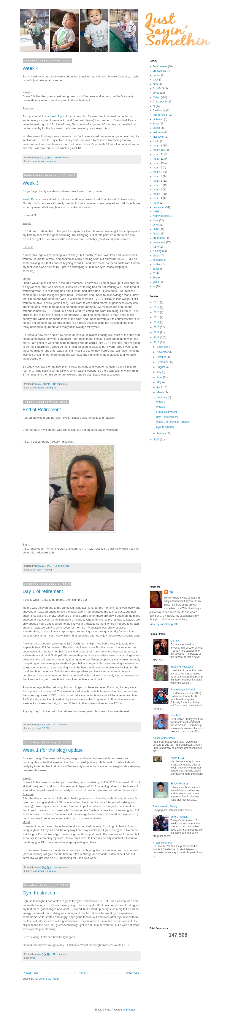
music (156, 202)
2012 (157, 332)
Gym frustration (39, 893)
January (162, 433)
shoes (156, 255)
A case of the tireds (164, 738)
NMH (156, 211)
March (161, 392)
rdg (171, 592)
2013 (157, 327)
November (163, 352)
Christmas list (160, 101)
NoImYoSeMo (161, 215)
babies (156, 75)
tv (154, 273)
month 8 (157, 193)
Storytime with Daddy (165, 806)
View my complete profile (164, 624)
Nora (156, 220)
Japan (156, 127)
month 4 (157, 176)
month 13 (158, 163)
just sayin (158, 132)
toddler (157, 264)
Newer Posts (31, 972)
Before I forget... (179, 816)
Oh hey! (174, 640)
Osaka (156, 233)
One (155, 224)
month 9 (157, 198)
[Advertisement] (167, 513)
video (156, 281)
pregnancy (159, 237)
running (49, 161)
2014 (157, 322)
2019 (157, 302)
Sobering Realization (182, 666)
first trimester (160, 114)
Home (82, 972)
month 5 (157, 180)
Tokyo (156, 268)
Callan (156, 97)
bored (156, 92)
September (163, 362)
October (162, 356)
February (162, 397)
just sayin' (37, 569)
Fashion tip (159, 110)
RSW (46, 728)
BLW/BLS (158, 88)
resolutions (38, 161)
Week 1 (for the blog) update (53, 750)
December (163, 346)
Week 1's (29, 199)
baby (156, 79)
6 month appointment (182, 689)
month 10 (158, 149)
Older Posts (133, 972)
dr (154, 106)
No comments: (62, 157)
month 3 (157, 171)
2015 (157, 317)
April (159, 387)
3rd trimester (160, 66)
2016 (157, 312)
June (160, 377)
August (161, 367)
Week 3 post (57, 116)
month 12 (158, 158)
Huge (156, 123)
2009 (157, 439)
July (159, 372)
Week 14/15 (177, 757)
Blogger (130, 1009)
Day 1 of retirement (43, 591)
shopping (158, 259)
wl (55, 161)
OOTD (156, 229)
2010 (157, 342)
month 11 (158, 154)
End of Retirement (42, 409)
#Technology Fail (162, 842)
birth (155, 84)
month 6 (157, 185)
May (159, 382)
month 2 (157, 167)
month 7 (157, 189)
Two (155, 277)
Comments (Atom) (48, 978)
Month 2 (175, 715)
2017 (157, 307)
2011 (157, 337)
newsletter (159, 207)
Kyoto (156, 141)
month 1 (157, 145)
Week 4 (31, 68)
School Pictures (179, 783)
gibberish (158, 119)
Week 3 (31, 183)
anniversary (159, 70)
